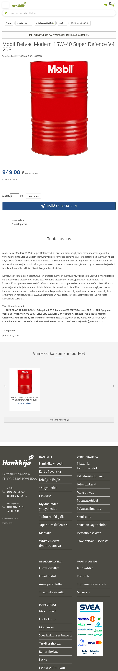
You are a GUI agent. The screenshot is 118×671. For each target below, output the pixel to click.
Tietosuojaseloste (89, 533)
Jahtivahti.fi (85, 568)
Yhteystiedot (48, 487)
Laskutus (45, 496)
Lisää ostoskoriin (59, 206)
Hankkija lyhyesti (51, 463)
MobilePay (46, 627)
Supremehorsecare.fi (91, 584)
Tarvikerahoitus (50, 643)
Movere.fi (83, 592)
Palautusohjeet (87, 500)
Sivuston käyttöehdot (92, 525)
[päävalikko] (5, 5)
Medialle (45, 533)
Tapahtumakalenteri (53, 525)
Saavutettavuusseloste (93, 541)
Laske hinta (33, 195)
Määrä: (6, 195)
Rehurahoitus (48, 651)
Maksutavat (85, 492)
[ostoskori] (112, 5)
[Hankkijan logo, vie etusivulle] (20, 4)
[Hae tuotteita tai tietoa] (59, 13)
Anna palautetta (50, 584)
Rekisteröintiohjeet (90, 476)
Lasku (43, 659)
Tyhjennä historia (59, 419)
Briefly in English (50, 479)
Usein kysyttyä (49, 568)
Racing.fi (83, 576)
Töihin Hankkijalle (51, 516)
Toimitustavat (86, 484)
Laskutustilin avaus (52, 667)
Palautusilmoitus (89, 508)
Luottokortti (47, 619)
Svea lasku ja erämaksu (55, 635)
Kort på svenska (50, 471)
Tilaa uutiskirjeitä (51, 592)
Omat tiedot (47, 576)
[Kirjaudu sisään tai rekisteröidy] (105, 5)
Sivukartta (84, 516)
